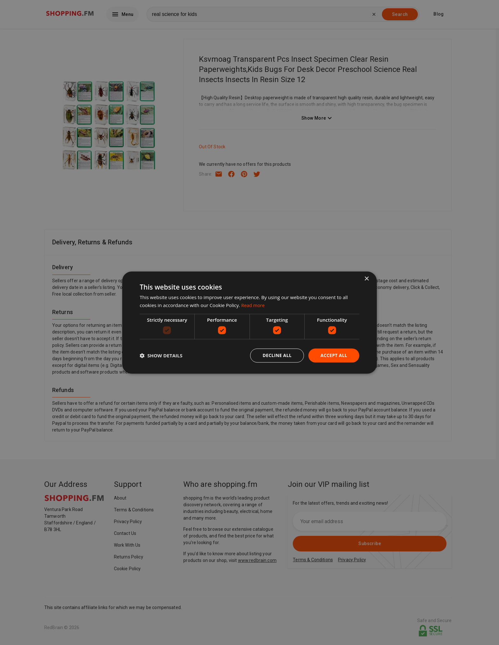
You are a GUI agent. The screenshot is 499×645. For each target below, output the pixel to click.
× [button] (366, 278)
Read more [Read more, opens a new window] (253, 305)
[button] (161, 355)
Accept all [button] (333, 355)
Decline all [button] (276, 355)
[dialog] (249, 322)
